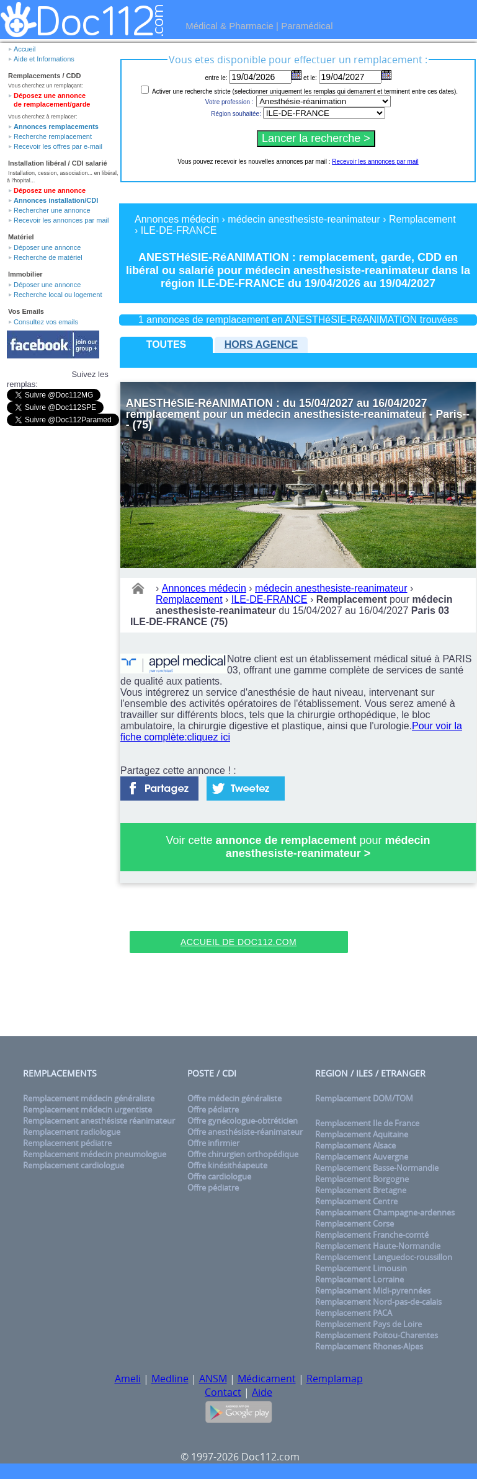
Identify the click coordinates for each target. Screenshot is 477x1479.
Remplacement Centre (356, 1201)
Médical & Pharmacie (229, 25)
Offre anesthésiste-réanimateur (245, 1131)
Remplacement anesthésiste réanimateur (99, 1120)
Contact (223, 1392)
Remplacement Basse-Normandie (377, 1167)
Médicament (267, 1378)
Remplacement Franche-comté (372, 1234)
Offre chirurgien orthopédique (242, 1154)
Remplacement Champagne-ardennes (385, 1212)
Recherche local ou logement (58, 294)
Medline (170, 1378)
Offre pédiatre (213, 1109)
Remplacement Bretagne (360, 1190)
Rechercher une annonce (52, 210)
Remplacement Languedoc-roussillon (383, 1257)
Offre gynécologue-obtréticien (242, 1120)
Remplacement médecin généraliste (88, 1098)
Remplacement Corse (354, 1223)
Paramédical (306, 25)
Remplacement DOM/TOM (364, 1098)
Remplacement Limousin (361, 1268)
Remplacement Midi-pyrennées (372, 1290)
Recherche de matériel (48, 257)
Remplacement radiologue (71, 1131)
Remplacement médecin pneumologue (94, 1154)
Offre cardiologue (219, 1176)
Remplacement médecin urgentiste (87, 1109)
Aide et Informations (44, 59)
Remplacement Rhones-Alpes (369, 1346)
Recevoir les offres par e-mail (58, 146)
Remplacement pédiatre (67, 1142)
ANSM (213, 1378)
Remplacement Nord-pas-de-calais (378, 1301)
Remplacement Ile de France (367, 1123)
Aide (262, 1392)
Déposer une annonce (47, 247)
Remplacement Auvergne (361, 1156)
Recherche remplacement (53, 136)
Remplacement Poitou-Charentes (376, 1335)
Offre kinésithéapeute (227, 1165)
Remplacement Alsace (355, 1145)
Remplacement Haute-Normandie (377, 1245)
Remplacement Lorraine (359, 1279)
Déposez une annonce (50, 190)
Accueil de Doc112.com (238, 942)
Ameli (128, 1378)
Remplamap (334, 1378)
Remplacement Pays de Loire (368, 1324)
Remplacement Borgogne (362, 1178)
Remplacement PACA (353, 1312)
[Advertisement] (239, 911)
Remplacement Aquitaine (361, 1134)
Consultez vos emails (46, 322)
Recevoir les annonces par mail (61, 220)
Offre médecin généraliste (234, 1098)
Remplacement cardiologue (73, 1165)
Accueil (24, 49)
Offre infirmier (213, 1142)
